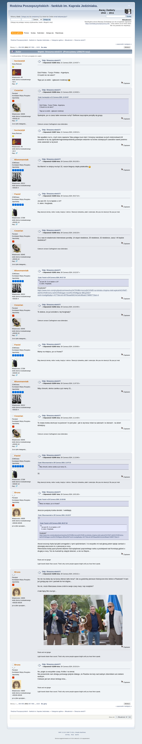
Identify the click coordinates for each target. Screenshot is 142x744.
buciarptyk (19, 61)
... (17, 47)
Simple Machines (80, 733)
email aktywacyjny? (60, 16)
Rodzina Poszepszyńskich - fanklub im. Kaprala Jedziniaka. (54, 6)
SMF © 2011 (70, 733)
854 (20, 47)
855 (23, 47)
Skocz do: (112, 718)
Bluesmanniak (21, 159)
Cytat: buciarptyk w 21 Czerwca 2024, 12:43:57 (53, 97)
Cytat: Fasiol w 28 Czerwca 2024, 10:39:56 (51, 499)
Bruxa (17, 492)
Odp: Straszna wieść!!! (51, 60)
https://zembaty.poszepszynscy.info (97, 23)
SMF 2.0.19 (62, 733)
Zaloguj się (25, 16)
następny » (128, 44)
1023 (38, 47)
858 (33, 47)
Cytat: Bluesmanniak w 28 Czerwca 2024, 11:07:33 (54, 462)
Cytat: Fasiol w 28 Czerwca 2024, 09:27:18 (51, 277)
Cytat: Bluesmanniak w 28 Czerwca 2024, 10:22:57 (54, 515)
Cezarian (18, 90)
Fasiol (17, 194)
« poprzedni (120, 44)
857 (30, 47)
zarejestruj (35, 16)
